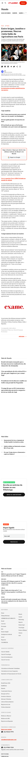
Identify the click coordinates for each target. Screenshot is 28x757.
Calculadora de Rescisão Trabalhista (10, 668)
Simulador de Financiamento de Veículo (11, 673)
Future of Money (23, 630)
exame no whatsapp (9, 482)
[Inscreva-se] (14, 542)
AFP (5, 71)
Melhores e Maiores (6, 716)
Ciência (20, 633)
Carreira (3, 623)
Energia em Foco (5, 693)
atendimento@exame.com (8, 739)
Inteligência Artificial (6, 634)
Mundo (4, 9)
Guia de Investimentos (6, 657)
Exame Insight (4, 631)
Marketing (21, 619)
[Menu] (2, 3)
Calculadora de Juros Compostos (9, 671)
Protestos (4, 331)
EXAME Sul (4, 685)
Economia (3, 626)
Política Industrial (5, 707)
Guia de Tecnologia (6, 654)
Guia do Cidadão (5, 651)
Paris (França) (18, 330)
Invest (2, 637)
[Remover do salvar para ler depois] (20, 66)
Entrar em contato (6, 729)
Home (2, 25)
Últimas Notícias (5, 615)
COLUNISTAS (4, 642)
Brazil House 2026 (5, 683)
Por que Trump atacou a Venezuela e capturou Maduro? (14, 453)
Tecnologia (21, 627)
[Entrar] (23, 3)
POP (20, 635)
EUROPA (14, 13)
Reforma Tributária (6, 699)
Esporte (21, 622)
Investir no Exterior (6, 696)
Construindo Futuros (6, 691)
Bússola (3, 688)
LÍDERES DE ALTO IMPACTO (8, 618)
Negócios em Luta (5, 704)
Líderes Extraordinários (7, 701)
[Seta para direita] (24, 13)
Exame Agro (22, 625)
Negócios (3, 639)
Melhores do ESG (5, 718)
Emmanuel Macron (7, 330)
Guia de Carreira (5, 659)
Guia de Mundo (6, 13)
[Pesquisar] (5, 3)
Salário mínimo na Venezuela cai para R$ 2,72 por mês (14, 447)
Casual (20, 617)
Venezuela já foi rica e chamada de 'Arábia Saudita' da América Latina (14, 441)
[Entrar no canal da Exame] (14, 494)
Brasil (2, 621)
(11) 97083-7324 (9, 747)
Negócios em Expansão (7, 721)
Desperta (6, 524)
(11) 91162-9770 (9, 732)
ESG (2, 629)
